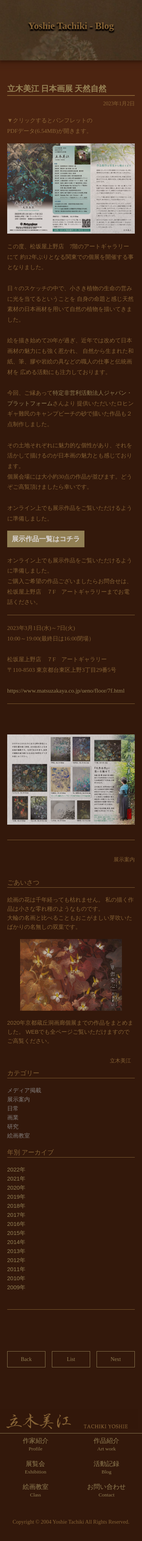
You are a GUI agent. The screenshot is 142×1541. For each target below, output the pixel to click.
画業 (13, 1117)
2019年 (16, 1196)
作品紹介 (106, 1444)
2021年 (16, 1178)
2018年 (16, 1205)
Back (26, 1359)
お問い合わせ (106, 1490)
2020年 (16, 1187)
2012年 (16, 1260)
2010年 (16, 1278)
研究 (13, 1126)
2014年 (16, 1242)
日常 (13, 1108)
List (71, 1359)
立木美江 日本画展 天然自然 (57, 88)
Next (116, 1359)
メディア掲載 (24, 1090)
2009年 (16, 1287)
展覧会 (35, 1467)
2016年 (16, 1224)
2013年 (16, 1251)
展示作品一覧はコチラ (46, 539)
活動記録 (106, 1467)
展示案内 (18, 1099)
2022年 (16, 1169)
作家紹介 (35, 1444)
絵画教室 (18, 1135)
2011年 (16, 1269)
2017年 (16, 1215)
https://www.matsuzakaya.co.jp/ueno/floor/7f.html (66, 690)
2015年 (16, 1233)
